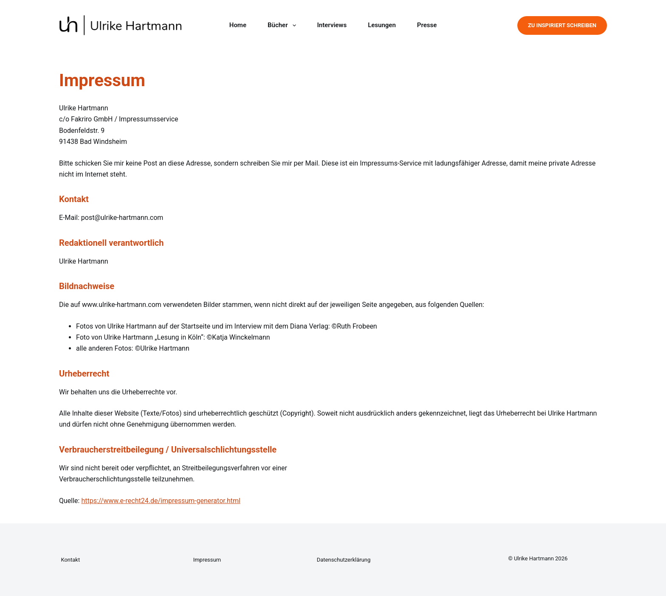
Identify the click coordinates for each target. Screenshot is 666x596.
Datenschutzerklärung (344, 560)
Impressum (207, 560)
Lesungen (382, 25)
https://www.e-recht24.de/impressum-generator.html (160, 501)
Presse (427, 25)
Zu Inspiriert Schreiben (562, 25)
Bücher (283, 25)
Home (237, 25)
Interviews (332, 25)
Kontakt (70, 560)
